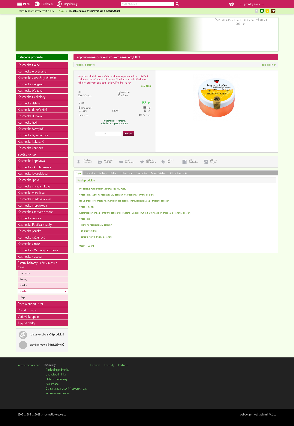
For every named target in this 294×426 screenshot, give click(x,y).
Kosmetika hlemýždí (31, 129)
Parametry (90, 172)
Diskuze (114, 172)
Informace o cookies (57, 393)
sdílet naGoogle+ (213, 161)
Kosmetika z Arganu (31, 84)
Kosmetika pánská (29, 231)
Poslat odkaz (141, 172)
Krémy (23, 279)
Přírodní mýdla (27, 310)
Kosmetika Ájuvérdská (32, 71)
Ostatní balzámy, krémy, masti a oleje (37, 265)
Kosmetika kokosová (31, 141)
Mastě (61, 10)
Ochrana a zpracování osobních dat (66, 388)
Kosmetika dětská (29, 103)
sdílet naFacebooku (193, 161)
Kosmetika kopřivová (31, 161)
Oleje (22, 297)
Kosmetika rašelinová (31, 237)
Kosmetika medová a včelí (34, 199)
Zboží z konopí (27, 154)
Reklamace (52, 384)
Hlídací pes (127, 172)
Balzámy (25, 273)
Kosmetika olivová (29, 218)
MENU (26, 4)
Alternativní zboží (178, 172)
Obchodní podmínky (57, 370)
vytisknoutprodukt (108, 161)
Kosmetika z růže (29, 244)
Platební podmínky (56, 379)
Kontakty (109, 365)
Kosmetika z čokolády (32, 97)
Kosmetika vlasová (30, 256)
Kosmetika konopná (31, 148)
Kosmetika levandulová (33, 173)
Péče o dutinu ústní (30, 304)
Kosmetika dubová (30, 116)
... (145, 85)
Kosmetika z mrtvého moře (35, 212)
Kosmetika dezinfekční (32, 109)
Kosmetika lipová (29, 180)
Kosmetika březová (30, 90)
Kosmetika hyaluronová (33, 135)
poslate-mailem (129, 161)
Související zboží (158, 172)
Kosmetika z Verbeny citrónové (38, 250)
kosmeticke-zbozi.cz (55, 414)
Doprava (95, 365)
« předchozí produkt (85, 64)
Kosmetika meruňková (32, 205)
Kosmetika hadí (28, 122)
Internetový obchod (29, 365)
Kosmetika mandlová (31, 192)
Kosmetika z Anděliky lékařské (37, 78)
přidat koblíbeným (151, 161)
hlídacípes (170, 161)
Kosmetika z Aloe (29, 65)
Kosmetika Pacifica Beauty (35, 224)
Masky (23, 285)
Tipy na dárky (26, 323)
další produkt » (269, 64)
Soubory (102, 172)
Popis (78, 172)
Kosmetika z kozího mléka (34, 167)
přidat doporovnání (87, 161)
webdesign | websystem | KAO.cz (258, 414)
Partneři (123, 365)
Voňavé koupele (28, 316)
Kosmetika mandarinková (34, 186)
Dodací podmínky (56, 374)
